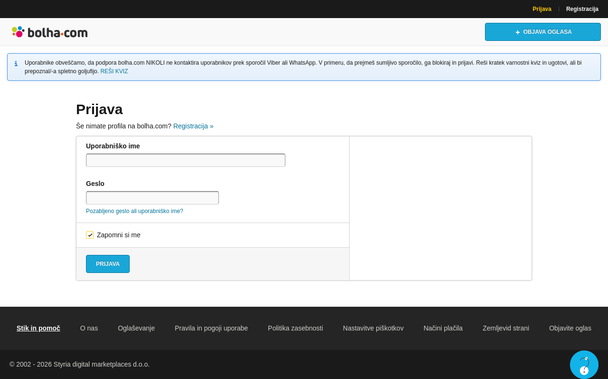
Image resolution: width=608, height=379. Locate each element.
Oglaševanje (136, 328)
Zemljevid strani (506, 328)
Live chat (584, 364)
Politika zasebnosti (295, 328)
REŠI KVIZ (114, 71)
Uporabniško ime (113, 146)
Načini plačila (443, 328)
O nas (89, 328)
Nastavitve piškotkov (373, 328)
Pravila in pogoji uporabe (211, 328)
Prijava (542, 9)
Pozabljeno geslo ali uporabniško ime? (134, 211)
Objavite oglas (570, 328)
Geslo (95, 183)
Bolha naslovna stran (50, 32)
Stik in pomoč (38, 328)
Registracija (582, 9)
